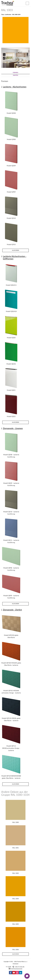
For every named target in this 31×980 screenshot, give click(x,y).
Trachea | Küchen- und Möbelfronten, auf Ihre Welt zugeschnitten (7, 3)
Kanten (15, 75)
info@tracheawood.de (16, 968)
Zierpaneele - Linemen (13, 428)
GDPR (9, 966)
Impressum (15, 963)
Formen (15, 72)
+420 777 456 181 (19, 966)
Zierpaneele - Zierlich (12, 610)
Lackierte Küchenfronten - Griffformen (14, 257)
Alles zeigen (15, 250)
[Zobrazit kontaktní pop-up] (27, 976)
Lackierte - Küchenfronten (14, 87)
